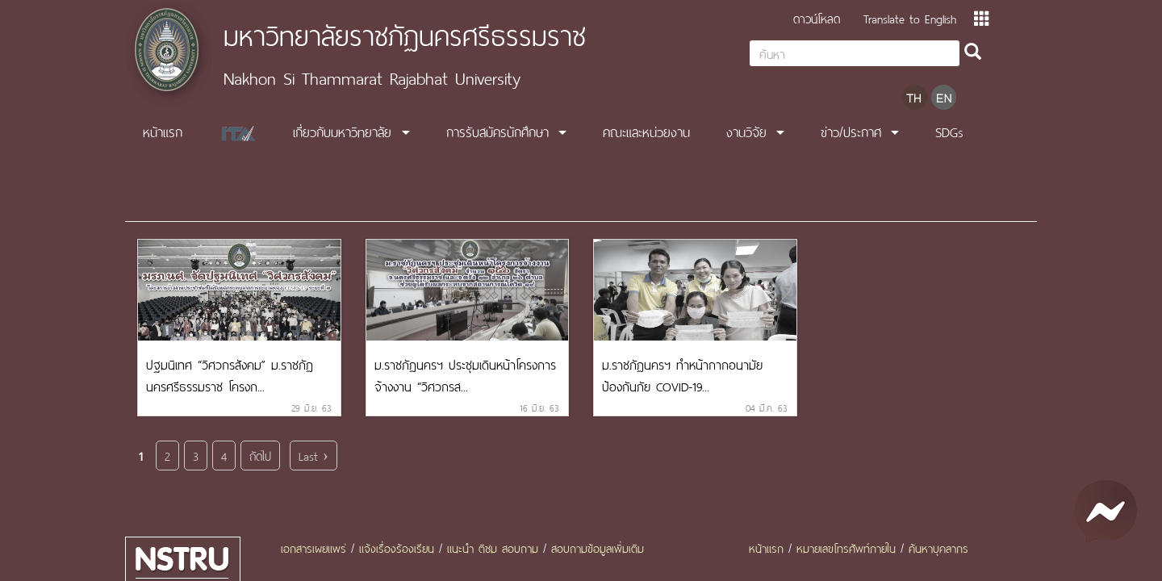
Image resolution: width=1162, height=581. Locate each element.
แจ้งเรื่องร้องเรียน (396, 547)
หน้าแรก (162, 131)
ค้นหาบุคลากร (938, 547)
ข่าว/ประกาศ (851, 131)
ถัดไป (260, 455)
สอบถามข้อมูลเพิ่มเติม (597, 547)
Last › (313, 455)
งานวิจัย (746, 131)
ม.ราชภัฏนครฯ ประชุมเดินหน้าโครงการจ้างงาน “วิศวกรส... (465, 374)
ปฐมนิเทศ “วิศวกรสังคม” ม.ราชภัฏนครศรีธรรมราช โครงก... (229, 374)
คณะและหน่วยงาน (646, 131)
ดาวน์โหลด (816, 17)
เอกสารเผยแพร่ (313, 547)
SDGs (949, 131)
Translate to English (909, 17)
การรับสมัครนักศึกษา (497, 131)
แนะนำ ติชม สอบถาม (492, 547)
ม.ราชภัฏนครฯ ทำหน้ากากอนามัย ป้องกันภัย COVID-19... (682, 374)
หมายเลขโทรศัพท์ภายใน (846, 547)
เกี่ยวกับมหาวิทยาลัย (342, 131)
